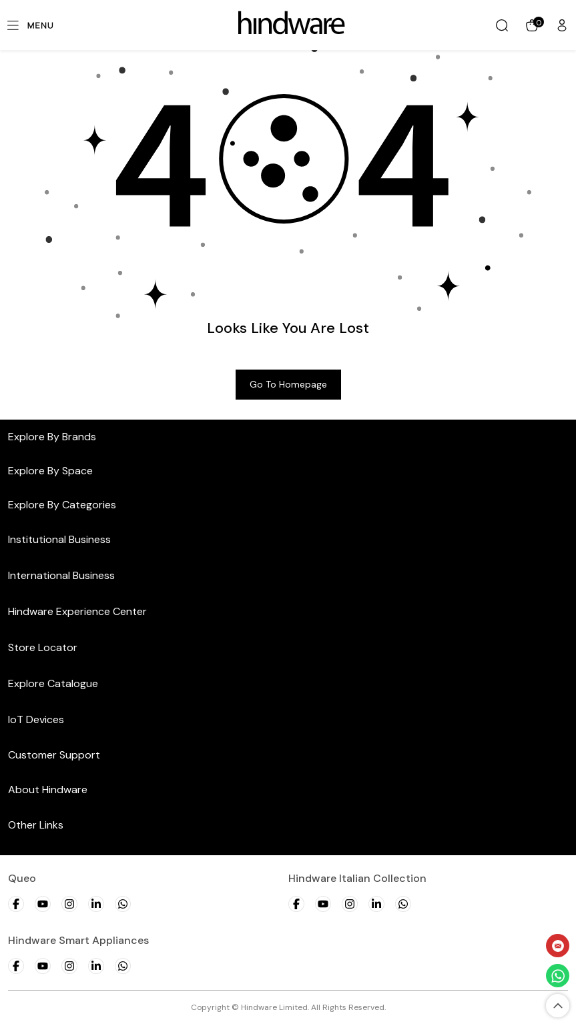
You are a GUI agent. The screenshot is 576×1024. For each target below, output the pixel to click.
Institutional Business (59, 539)
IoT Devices (36, 719)
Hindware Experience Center (77, 611)
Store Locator (42, 647)
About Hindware (47, 790)
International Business (61, 575)
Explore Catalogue (53, 683)
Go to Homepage (288, 384)
